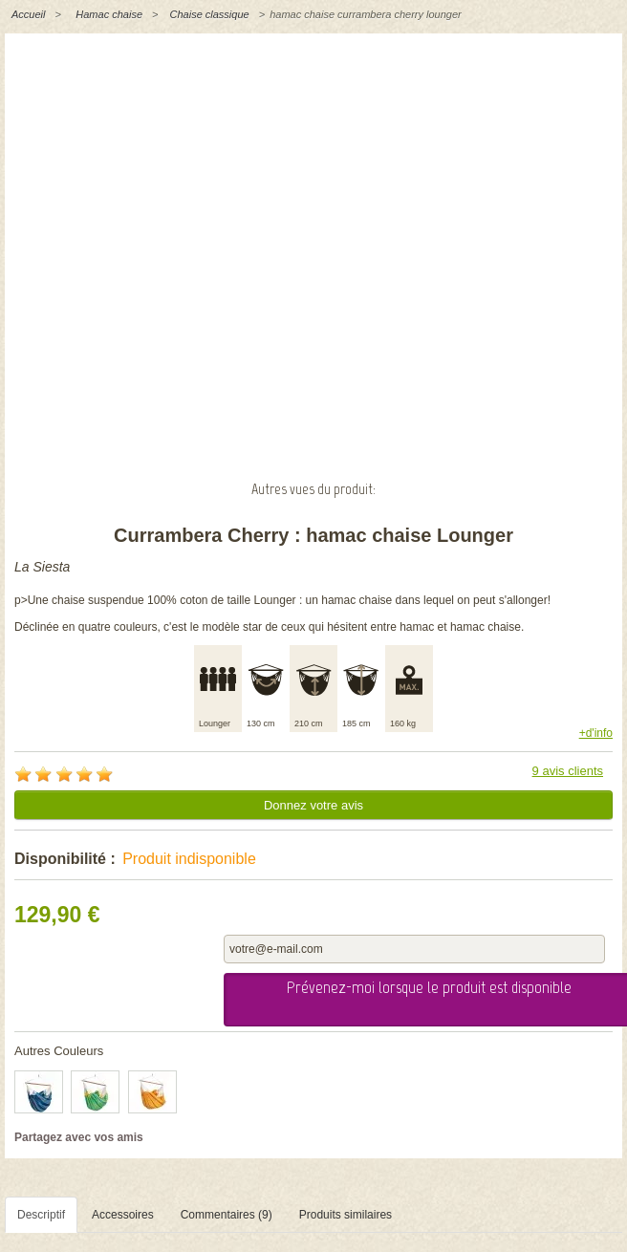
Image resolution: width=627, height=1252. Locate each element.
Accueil (28, 14)
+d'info (596, 733)
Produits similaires (345, 1214)
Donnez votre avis (313, 805)
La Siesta (42, 566)
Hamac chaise (109, 14)
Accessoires (123, 1214)
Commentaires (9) (226, 1214)
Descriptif (41, 1214)
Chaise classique (209, 14)
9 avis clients (567, 771)
